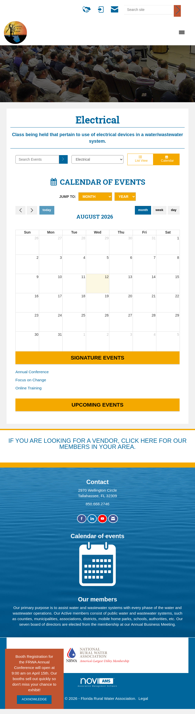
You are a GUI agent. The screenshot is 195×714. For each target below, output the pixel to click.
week (159, 210)
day (174, 210)
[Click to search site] (177, 11)
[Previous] (20, 210)
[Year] (125, 196)
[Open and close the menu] (109, 33)
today (47, 210)
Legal (143, 698)
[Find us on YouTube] (102, 518)
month (143, 210)
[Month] (95, 196)
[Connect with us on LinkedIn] (92, 518)
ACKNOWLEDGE (34, 699)
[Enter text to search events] (37, 159)
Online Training (28, 388)
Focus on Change (30, 380)
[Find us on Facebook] (81, 518)
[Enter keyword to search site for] (149, 9)
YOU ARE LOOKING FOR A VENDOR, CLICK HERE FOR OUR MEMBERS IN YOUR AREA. (101, 443)
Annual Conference (32, 372)
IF (11, 440)
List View (140, 159)
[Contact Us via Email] (113, 518)
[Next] (32, 210)
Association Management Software (97, 682)
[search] (63, 159)
